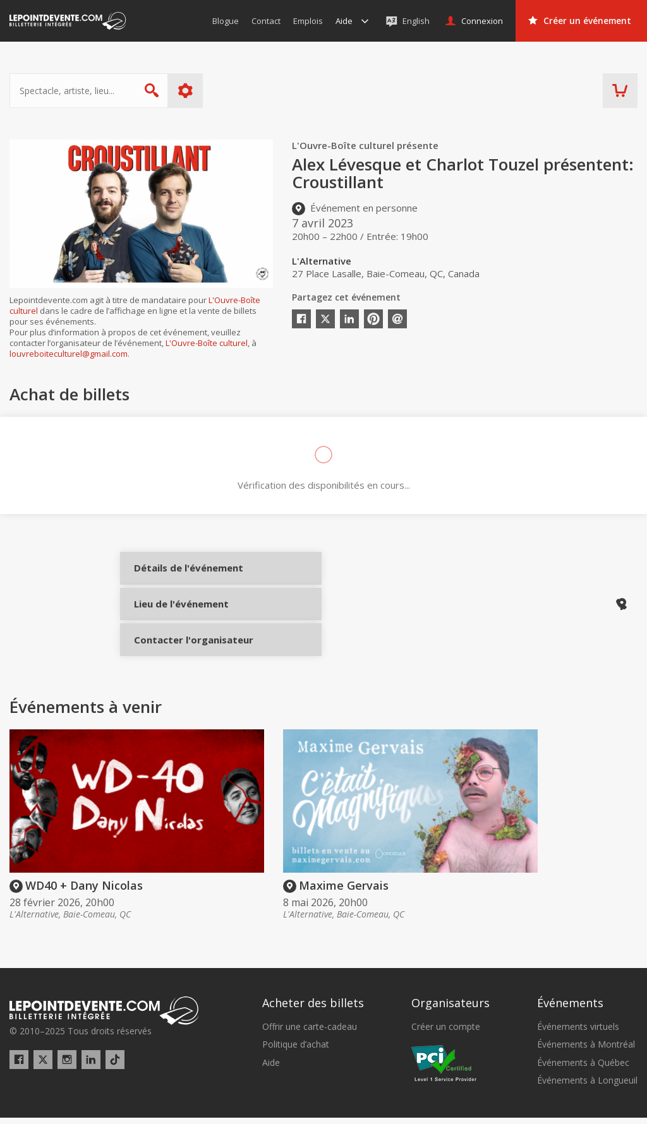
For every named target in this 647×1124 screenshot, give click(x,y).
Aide (271, 1032)
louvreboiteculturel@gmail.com (68, 353)
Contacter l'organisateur (178, 662)
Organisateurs (450, 972)
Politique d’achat (295, 1014)
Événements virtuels (578, 996)
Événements (570, 972)
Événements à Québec (583, 1032)
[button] (459, 1105)
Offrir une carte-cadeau (309, 996)
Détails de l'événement (178, 578)
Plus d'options (185, 90)
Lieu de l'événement (178, 620)
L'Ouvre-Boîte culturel (207, 343)
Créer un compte (445, 996)
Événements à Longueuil (587, 1050)
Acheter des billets (313, 972)
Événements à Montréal (586, 1014)
